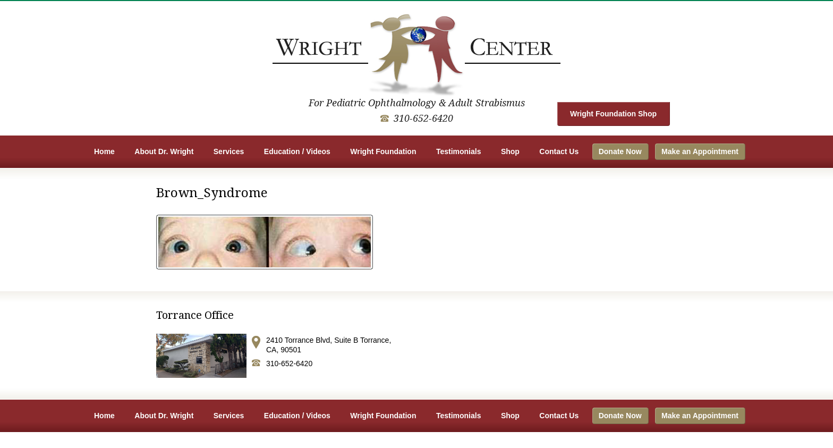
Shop (510, 151)
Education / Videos (297, 151)
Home (104, 151)
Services (229, 151)
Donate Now (620, 151)
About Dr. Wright (163, 151)
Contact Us (559, 151)
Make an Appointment (699, 151)
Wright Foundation (383, 151)
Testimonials (458, 151)
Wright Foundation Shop (613, 113)
